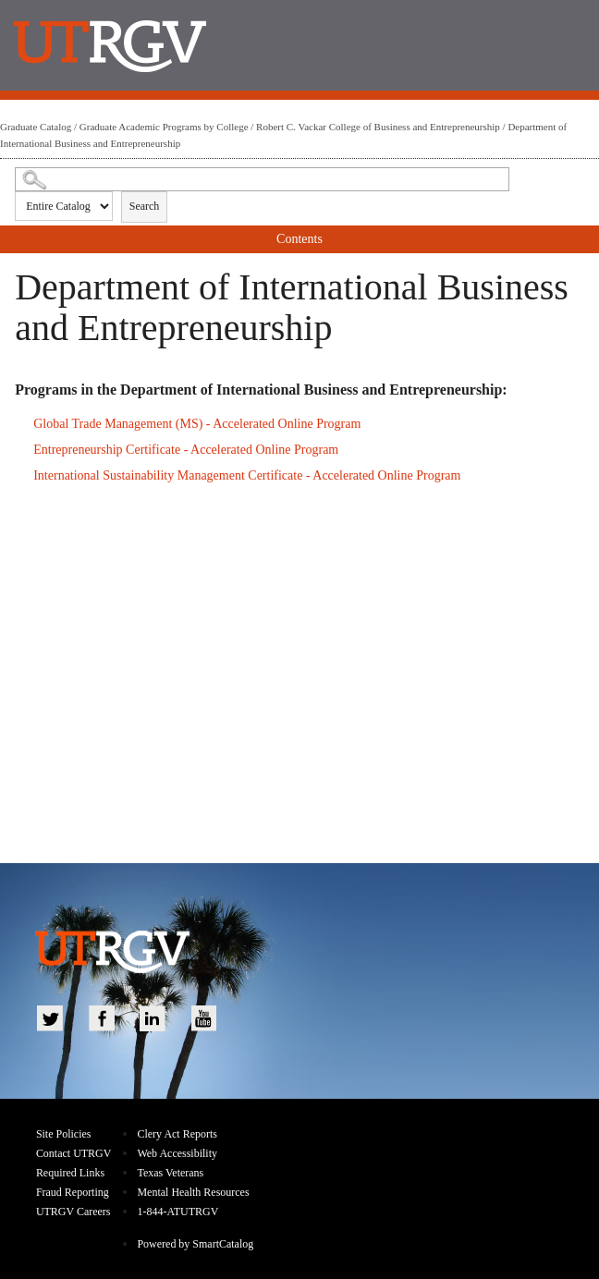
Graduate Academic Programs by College (164, 126)
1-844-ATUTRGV (177, 1211)
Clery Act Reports (177, 1133)
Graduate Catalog (35, 126)
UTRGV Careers (73, 1211)
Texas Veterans (170, 1172)
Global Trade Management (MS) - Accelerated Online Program (197, 424)
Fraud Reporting (72, 1192)
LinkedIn (152, 1018)
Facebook (102, 1018)
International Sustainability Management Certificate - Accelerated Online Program (246, 475)
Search (144, 206)
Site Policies (64, 1133)
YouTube (204, 1018)
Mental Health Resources (193, 1192)
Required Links (70, 1172)
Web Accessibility (177, 1153)
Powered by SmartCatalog (195, 1243)
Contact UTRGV (74, 1153)
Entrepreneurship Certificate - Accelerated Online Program (185, 450)
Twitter (50, 1018)
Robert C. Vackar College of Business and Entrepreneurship (378, 126)
